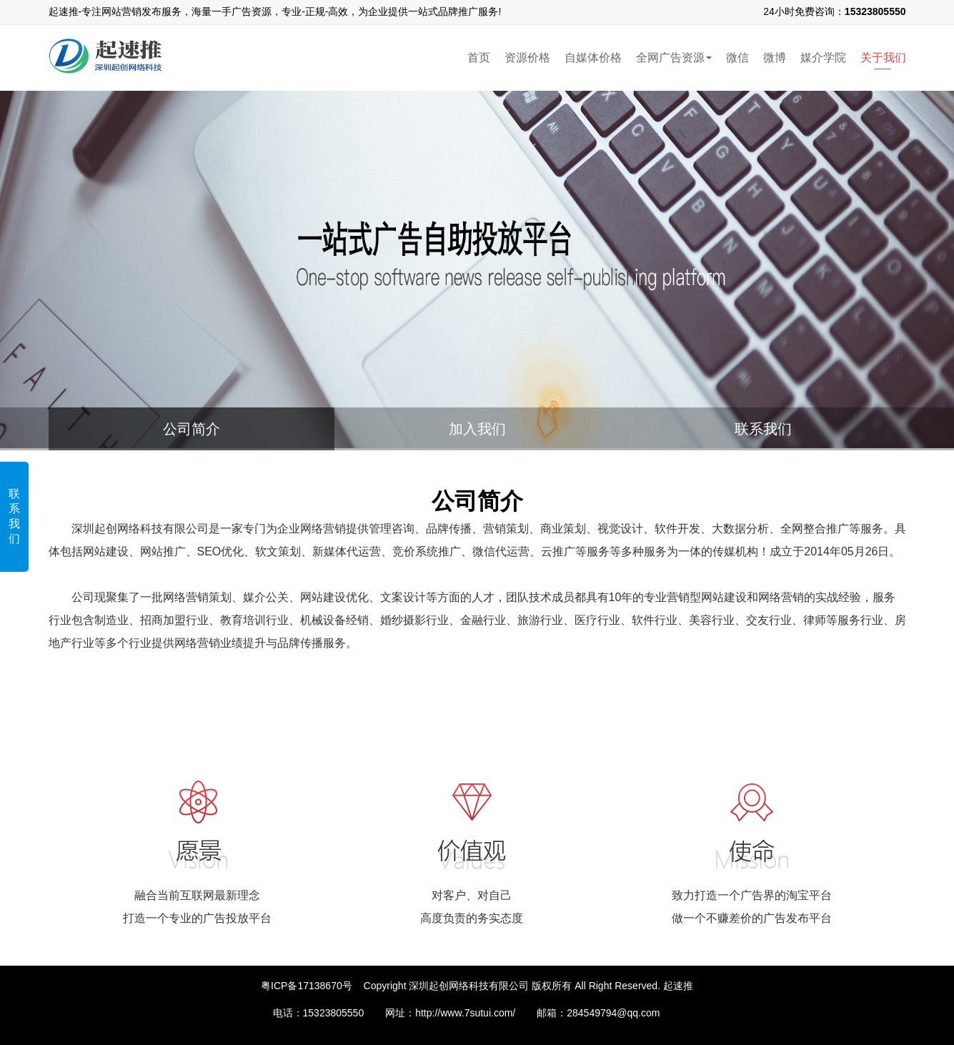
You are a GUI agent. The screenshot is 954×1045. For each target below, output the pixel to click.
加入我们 (477, 429)
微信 (737, 57)
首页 (478, 57)
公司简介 (191, 429)
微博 (774, 57)
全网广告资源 (674, 57)
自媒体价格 (593, 57)
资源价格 (527, 57)
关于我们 (883, 57)
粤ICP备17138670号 (306, 985)
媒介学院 (823, 57)
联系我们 (14, 516)
